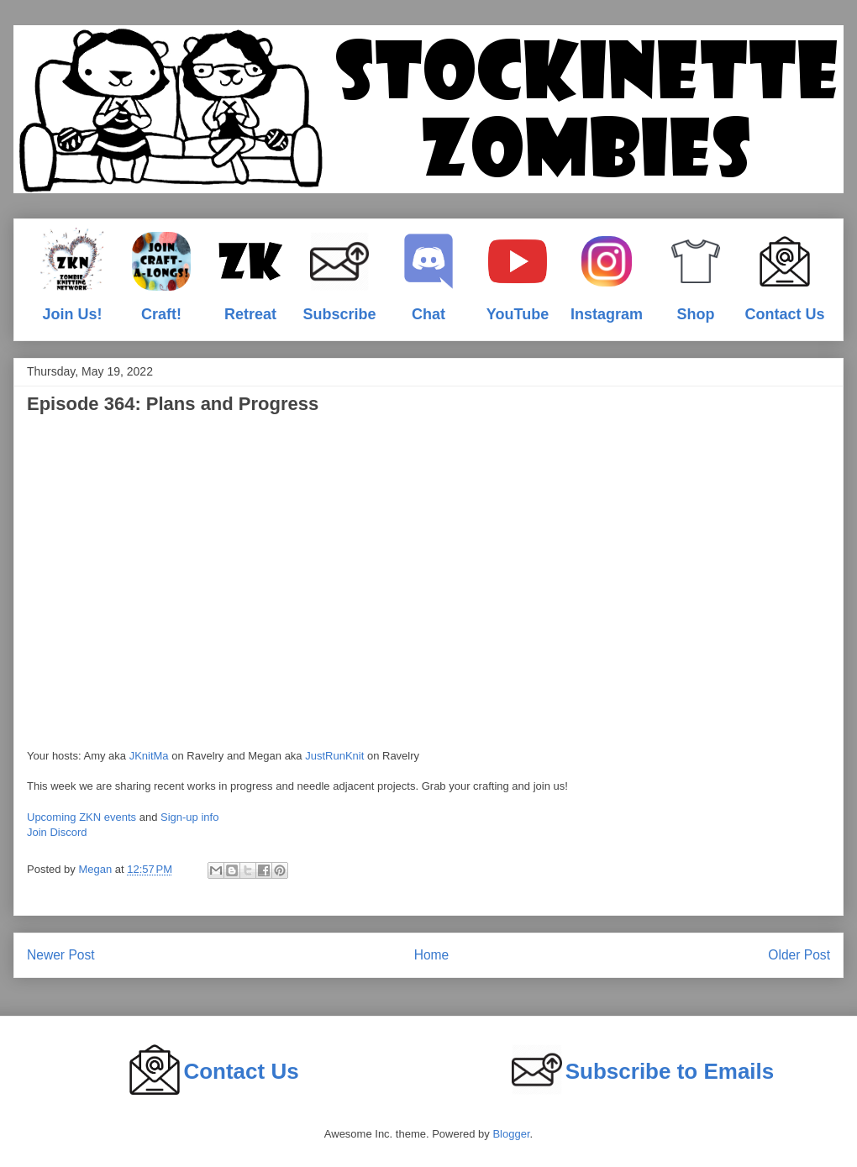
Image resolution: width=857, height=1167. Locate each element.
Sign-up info (189, 817)
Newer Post (61, 955)
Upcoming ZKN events (81, 817)
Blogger (510, 1134)
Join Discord (57, 832)
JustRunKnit (334, 755)
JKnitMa (149, 755)
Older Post (799, 955)
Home (432, 955)
